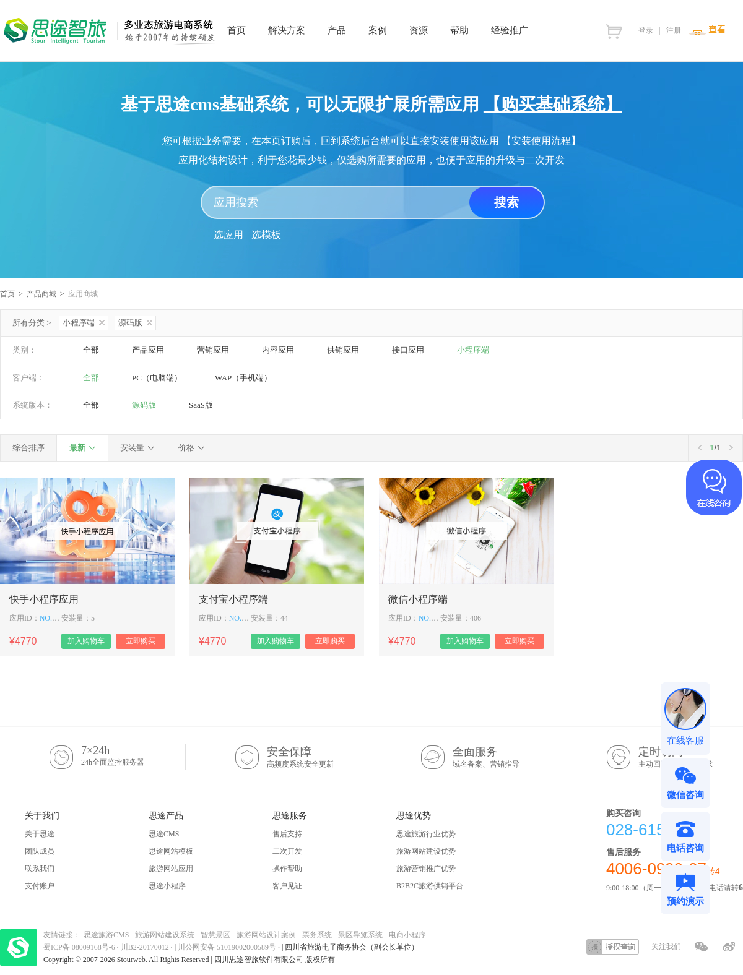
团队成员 (39, 851)
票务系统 (317, 934)
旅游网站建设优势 (426, 851)
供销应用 (343, 349)
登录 (645, 30)
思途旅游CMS (106, 934)
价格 (186, 447)
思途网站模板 (171, 851)
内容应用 (278, 349)
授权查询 (612, 947)
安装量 (132, 447)
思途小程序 (167, 886)
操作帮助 (287, 868)
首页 (7, 294)
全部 (91, 349)
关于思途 (39, 834)
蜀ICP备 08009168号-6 (80, 947)
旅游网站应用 (171, 868)
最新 (77, 447)
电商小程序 (407, 934)
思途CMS (164, 834)
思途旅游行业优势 (426, 834)
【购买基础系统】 (553, 104)
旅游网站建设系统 (164, 934)
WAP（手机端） (243, 377)
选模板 (266, 235)
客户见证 (287, 886)
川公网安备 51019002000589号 (227, 947)
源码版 (135, 322)
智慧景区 (215, 934)
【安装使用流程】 (541, 140)
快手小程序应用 (44, 599)
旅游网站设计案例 (266, 934)
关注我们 (666, 946)
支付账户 (39, 886)
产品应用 (148, 349)
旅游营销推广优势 (426, 868)
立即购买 (140, 641)
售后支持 (287, 834)
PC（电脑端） (157, 377)
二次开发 (287, 851)
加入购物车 (86, 641)
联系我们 (39, 868)
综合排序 (28, 447)
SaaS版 (201, 405)
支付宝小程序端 (233, 599)
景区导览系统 (360, 934)
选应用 (228, 235)
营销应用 (213, 349)
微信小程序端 (418, 599)
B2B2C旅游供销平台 (429, 886)
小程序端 (84, 322)
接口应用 (408, 349)
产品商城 (41, 294)
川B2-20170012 (146, 947)
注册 (673, 30)
